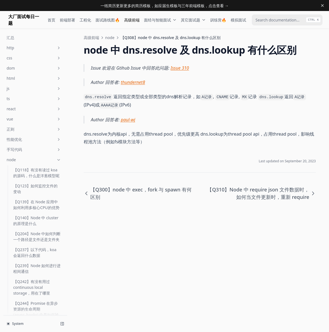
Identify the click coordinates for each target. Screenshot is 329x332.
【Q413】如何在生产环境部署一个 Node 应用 (35, 300)
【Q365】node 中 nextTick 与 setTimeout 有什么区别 (37, 284)
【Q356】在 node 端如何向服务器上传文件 (37, 268)
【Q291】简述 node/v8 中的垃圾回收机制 (36, 75)
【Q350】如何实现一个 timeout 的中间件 (33, 220)
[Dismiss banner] (322, 5)
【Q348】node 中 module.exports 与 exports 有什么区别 (30, 202)
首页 (51, 20)
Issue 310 (180, 68)
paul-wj (128, 120)
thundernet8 (133, 82)
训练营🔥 (218, 20)
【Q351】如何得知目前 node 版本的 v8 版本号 (33, 236)
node (110, 37)
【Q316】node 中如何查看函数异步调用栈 (36, 151)
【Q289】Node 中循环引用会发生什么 (37, 44)
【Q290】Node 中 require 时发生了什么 (36, 59)
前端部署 (67, 20)
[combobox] (287, 20)
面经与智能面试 (160, 20)
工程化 (85, 20)
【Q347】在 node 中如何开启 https (37, 183)
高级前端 (132, 20)
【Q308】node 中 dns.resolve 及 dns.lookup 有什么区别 (33, 110)
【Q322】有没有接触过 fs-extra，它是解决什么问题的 (37, 167)
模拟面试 (238, 20)
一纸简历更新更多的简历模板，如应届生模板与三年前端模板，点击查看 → (164, 5)
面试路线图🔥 (107, 20)
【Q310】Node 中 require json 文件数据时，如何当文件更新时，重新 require (36, 132)
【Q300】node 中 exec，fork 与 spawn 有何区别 (35, 91)
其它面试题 (193, 20)
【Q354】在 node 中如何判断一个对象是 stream (37, 252)
